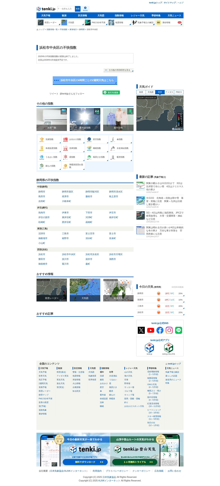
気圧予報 (43, 379)
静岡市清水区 (116, 191)
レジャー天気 (137, 15)
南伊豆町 (113, 217)
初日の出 (155, 424)
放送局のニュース (173, 379)
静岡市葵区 (67, 191)
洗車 (102, 402)
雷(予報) (42, 406)
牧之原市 (113, 196)
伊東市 (65, 212)
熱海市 (41, 212)
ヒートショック (155, 411)
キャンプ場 (129, 395)
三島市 (65, 233)
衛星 (141, 92)
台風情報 (76, 387)
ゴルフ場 (128, 391)
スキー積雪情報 (155, 417)
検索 (78, 9)
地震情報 (76, 376)
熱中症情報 (155, 398)
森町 (88, 264)
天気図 (101, 15)
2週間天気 (43, 383)
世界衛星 (92, 379)
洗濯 (102, 376)
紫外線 (103, 395)
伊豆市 (112, 212)
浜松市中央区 (68, 254)
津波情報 (76, 379)
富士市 (112, 233)
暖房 (111, 391)
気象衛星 (92, 376)
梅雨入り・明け (155, 392)
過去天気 (61, 383)
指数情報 (119, 15)
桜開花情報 (155, 379)
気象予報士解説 (172, 372)
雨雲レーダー (45, 391)
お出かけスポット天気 (134, 406)
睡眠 (102, 406)
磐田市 (41, 259)
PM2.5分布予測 (45, 398)
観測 (64, 15)
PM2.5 (179, 92)
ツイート (54, 93)
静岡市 (41, 191)
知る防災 (76, 391)
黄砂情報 (43, 414)
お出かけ (104, 383)
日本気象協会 (57, 471)
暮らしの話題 (171, 376)
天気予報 (45, 15)
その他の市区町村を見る (119, 70)
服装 (102, 379)
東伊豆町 (66, 217)
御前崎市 (42, 264)
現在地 (85, 10)
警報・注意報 (78, 372)
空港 (126, 379)
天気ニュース (174, 15)
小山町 (41, 243)
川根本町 (66, 201)
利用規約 (97, 471)
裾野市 (65, 238)
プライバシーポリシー (117, 471)
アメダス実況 (62, 376)
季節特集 (156, 15)
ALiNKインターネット (75, 471)
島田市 (41, 196)
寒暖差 (112, 398)
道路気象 (43, 410)
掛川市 (65, 259)
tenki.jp (46, 9)
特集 (167, 383)
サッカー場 (129, 387)
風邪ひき (113, 387)
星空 (102, 387)
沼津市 (41, 233)
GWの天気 (155, 385)
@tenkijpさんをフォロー (72, 93)
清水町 (89, 238)
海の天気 (128, 376)
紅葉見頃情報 (155, 405)
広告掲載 (158, 471)
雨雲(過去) (61, 372)
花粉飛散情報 (155, 373)
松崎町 (41, 222)
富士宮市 (90, 233)
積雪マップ (44, 395)
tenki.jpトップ (155, 3)
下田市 (89, 212)
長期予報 (43, 387)
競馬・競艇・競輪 (132, 398)
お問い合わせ (174, 471)
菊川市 (65, 264)
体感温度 (104, 398)
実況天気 (61, 379)
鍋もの (112, 395)
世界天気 (43, 376)
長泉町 (112, 238)
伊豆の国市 (44, 217)
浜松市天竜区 (116, 254)
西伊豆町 (66, 222)
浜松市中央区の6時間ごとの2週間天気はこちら (87, 80)
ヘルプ (181, 3)
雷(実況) (60, 387)
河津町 (89, 217)
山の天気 (128, 372)
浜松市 (41, 254)
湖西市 (112, 259)
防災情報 (82, 15)
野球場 (127, 383)
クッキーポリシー (141, 471)
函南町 (89, 222)
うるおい (113, 379)
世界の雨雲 (44, 402)
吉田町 (41, 201)
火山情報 (76, 383)
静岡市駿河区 (92, 191)
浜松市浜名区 (92, 254)
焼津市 (65, 196)
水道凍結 (113, 376)
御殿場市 (42, 238)
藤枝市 (89, 196)
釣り (126, 402)
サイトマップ (170, 3)
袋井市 (89, 259)
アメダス (169, 92)
